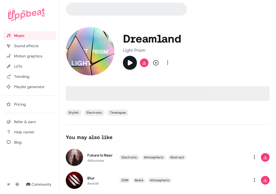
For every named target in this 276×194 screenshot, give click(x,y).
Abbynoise (95, 160)
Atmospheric (154, 157)
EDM (125, 180)
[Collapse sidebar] (8, 184)
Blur (91, 177)
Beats (139, 180)
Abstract (177, 157)
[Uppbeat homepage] (26, 14)
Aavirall (93, 183)
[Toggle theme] (17, 184)
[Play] (130, 63)
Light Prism (134, 50)
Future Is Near (100, 155)
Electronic (94, 112)
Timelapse (118, 112)
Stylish (73, 112)
